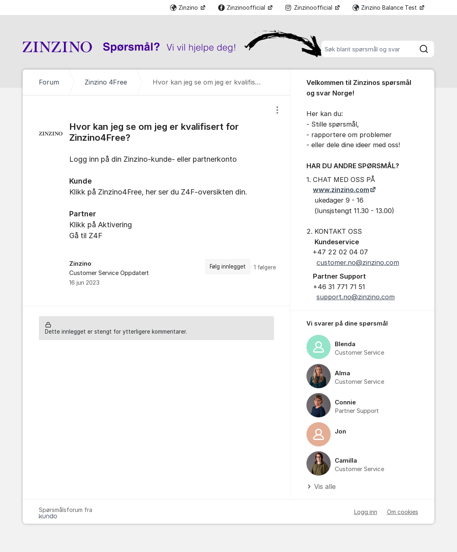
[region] (156, 200)
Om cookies (402, 511)
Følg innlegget (228, 266)
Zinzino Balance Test (386, 7)
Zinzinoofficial (242, 7)
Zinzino (185, 7)
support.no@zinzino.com (356, 297)
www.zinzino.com (341, 190)
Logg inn (365, 511)
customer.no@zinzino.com (358, 262)
